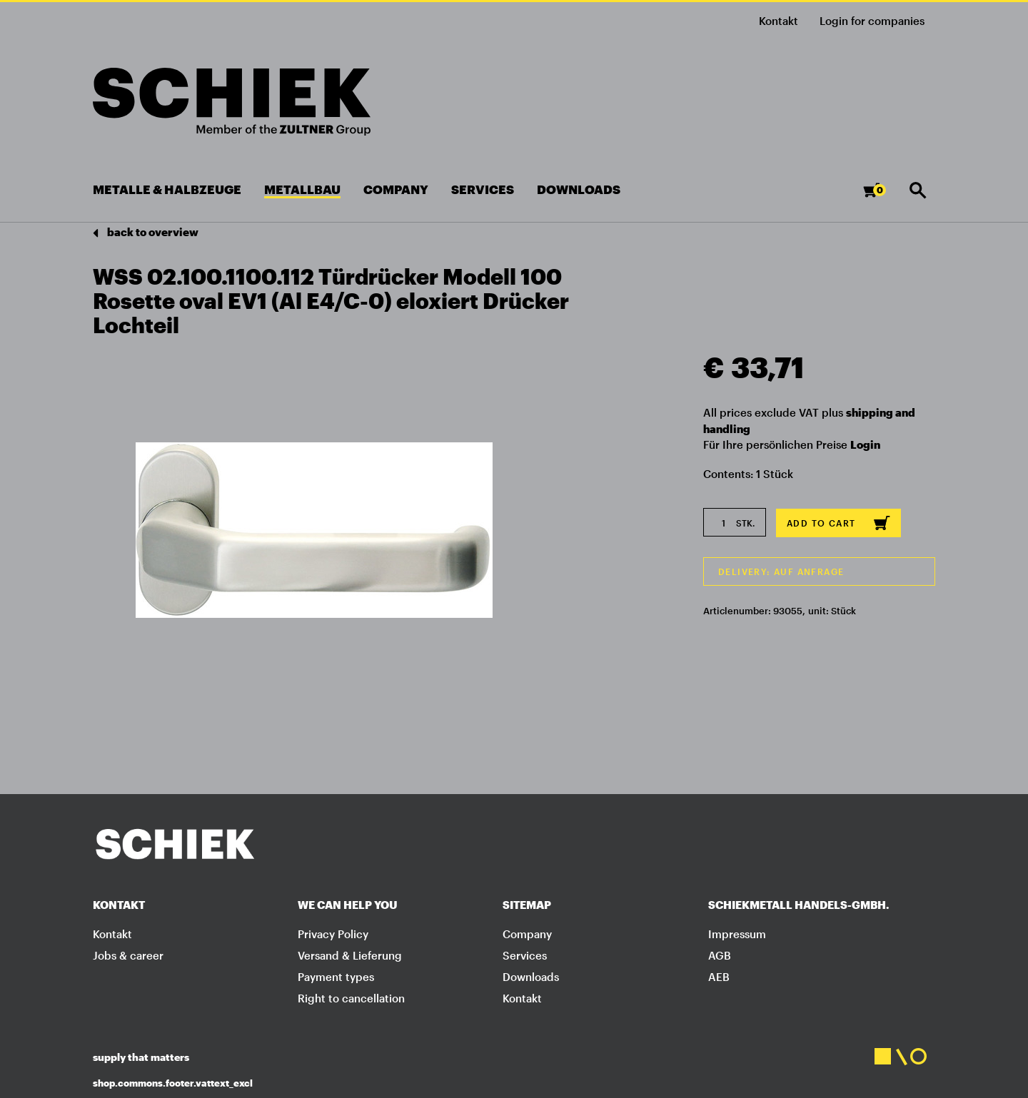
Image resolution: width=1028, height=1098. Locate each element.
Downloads (531, 976)
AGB (719, 955)
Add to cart (838, 523)
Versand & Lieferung (350, 955)
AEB (719, 976)
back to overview (145, 232)
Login (865, 444)
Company (527, 933)
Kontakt (778, 20)
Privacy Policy (333, 933)
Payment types (336, 976)
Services (525, 955)
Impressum (737, 933)
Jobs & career (128, 955)
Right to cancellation (351, 998)
